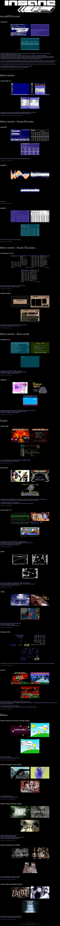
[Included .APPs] (20, 69)
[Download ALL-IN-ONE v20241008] (7, 69)
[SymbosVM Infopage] (16, 115)
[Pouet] (13, 759)
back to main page (30, 922)
